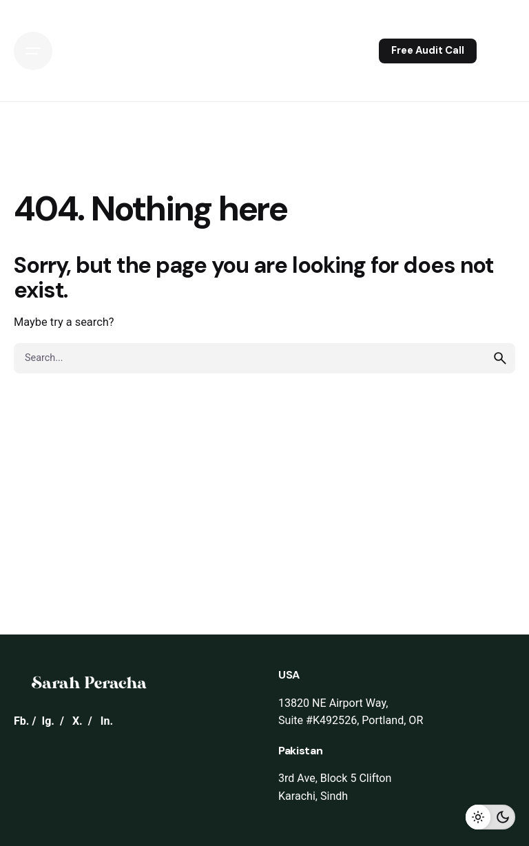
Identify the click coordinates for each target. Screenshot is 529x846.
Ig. (47, 721)
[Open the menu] (33, 51)
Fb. (22, 721)
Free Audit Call (427, 50)
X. (77, 721)
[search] (500, 358)
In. (107, 721)
